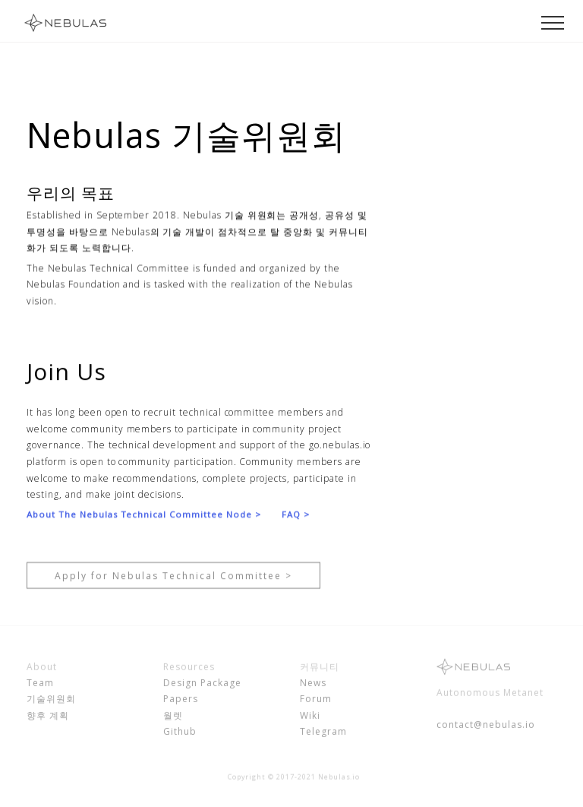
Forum (316, 701)
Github (180, 734)
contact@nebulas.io (485, 727)
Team (40, 685)
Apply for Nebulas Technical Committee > (173, 584)
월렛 (173, 718)
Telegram (323, 734)
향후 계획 (48, 718)
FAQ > (296, 515)
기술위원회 (51, 701)
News (313, 685)
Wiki (310, 718)
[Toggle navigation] (553, 22)
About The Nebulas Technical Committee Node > (143, 515)
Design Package (202, 685)
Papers (180, 701)
